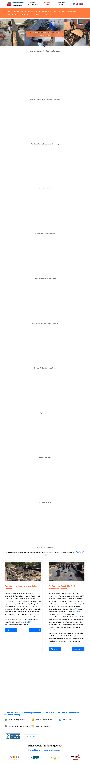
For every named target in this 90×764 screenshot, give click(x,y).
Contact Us (47, 14)
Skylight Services (72, 11)
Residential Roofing (34, 11)
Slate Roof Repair (59, 11)
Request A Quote (34, 630)
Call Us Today (31, 736)
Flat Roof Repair (47, 11)
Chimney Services (13, 14)
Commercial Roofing (20, 11)
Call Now (11, 630)
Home (9, 11)
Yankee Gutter (37, 14)
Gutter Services (25, 14)
